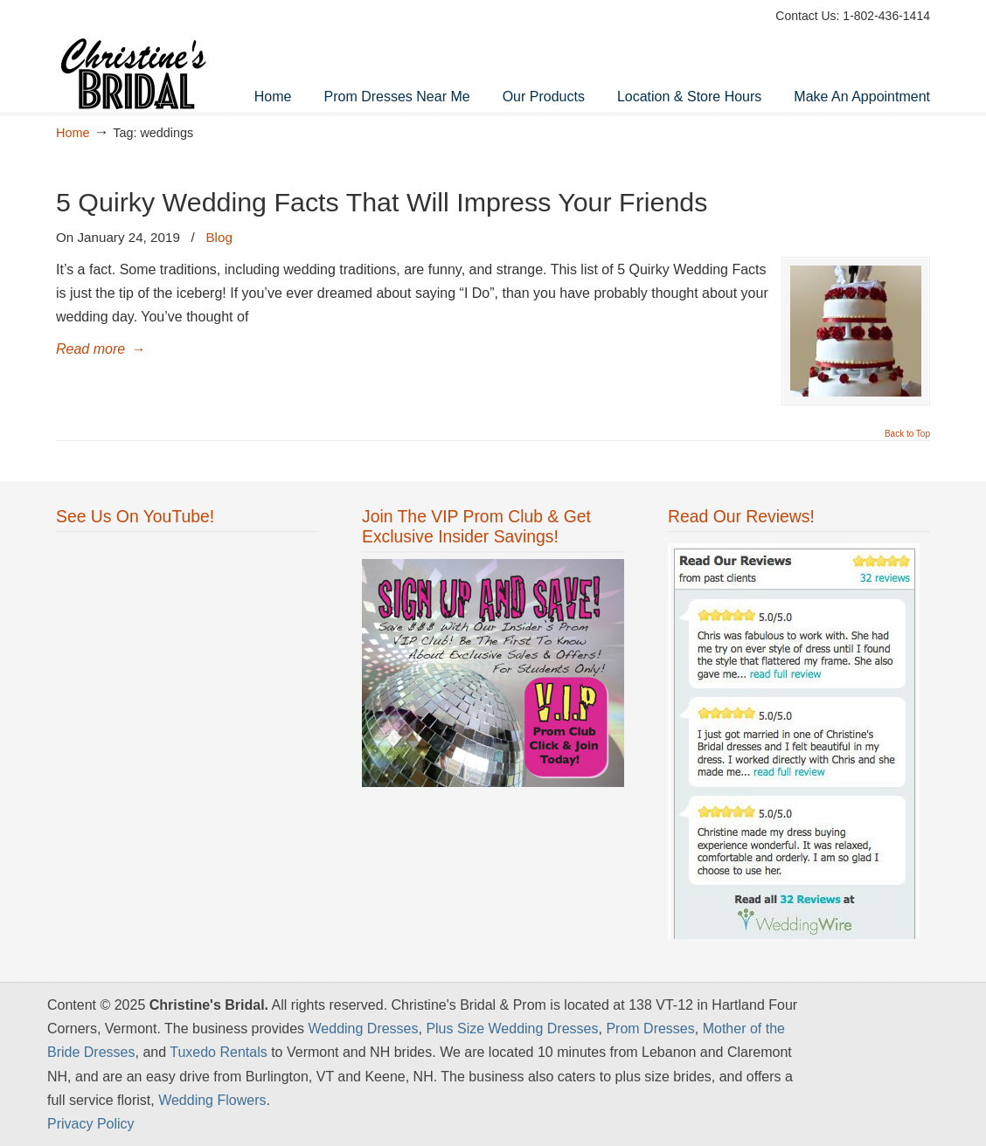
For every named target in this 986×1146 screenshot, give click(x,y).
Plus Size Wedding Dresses (512, 1028)
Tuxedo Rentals (218, 1052)
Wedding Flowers (212, 1100)
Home (72, 133)
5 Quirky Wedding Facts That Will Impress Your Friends (381, 202)
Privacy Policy (91, 1123)
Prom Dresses (650, 1028)
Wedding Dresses (364, 1028)
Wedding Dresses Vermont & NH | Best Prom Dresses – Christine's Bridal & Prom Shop (143, 57)
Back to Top (907, 434)
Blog (218, 237)
